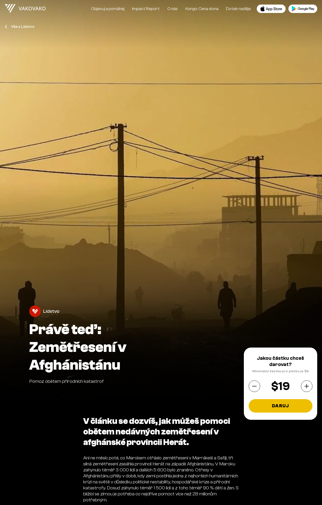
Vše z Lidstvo (20, 27)
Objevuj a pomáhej (107, 8)
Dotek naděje (238, 8)
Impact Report (146, 8)
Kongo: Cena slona (201, 8)
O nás (172, 8)
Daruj (280, 406)
